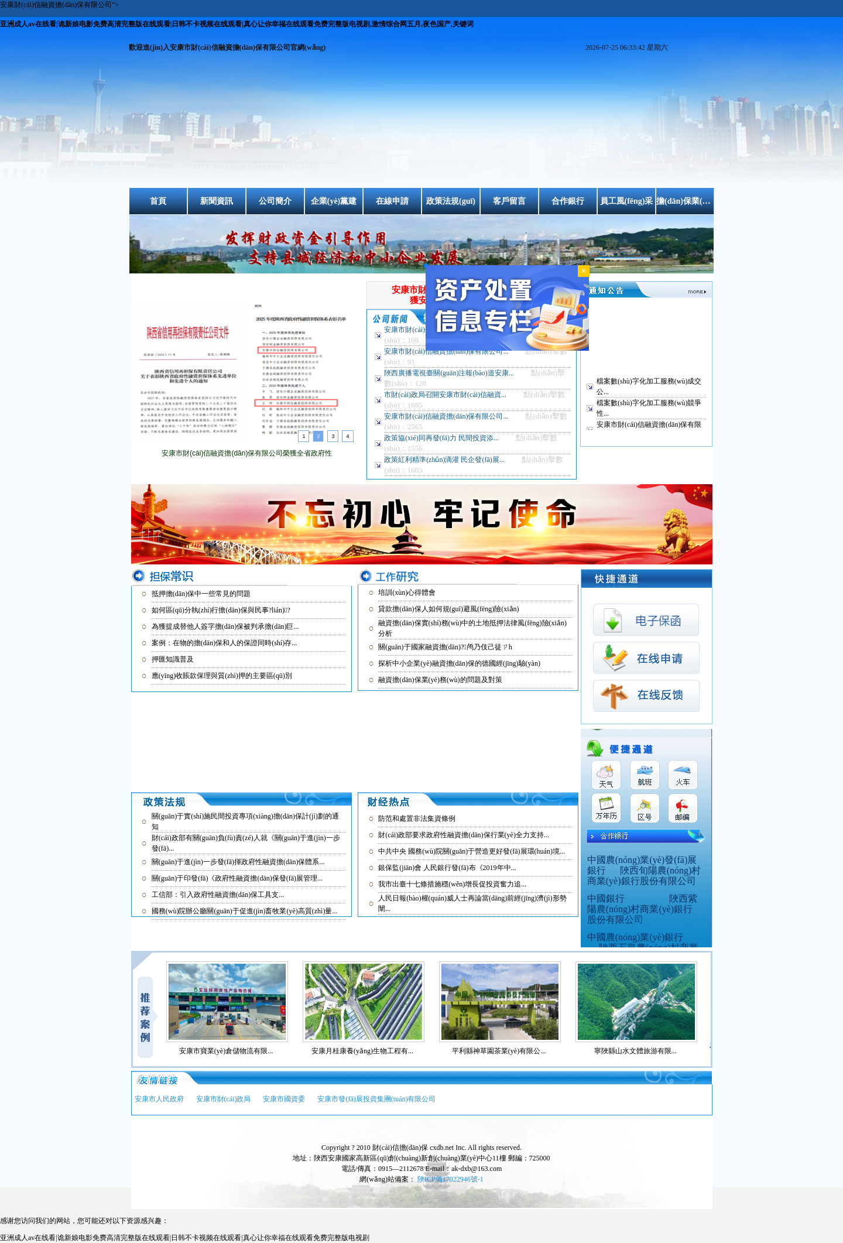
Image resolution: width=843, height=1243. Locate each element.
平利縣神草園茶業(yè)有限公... (503, 1051)
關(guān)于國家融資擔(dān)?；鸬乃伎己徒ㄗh (445, 647)
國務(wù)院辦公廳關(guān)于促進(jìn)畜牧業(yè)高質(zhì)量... (245, 911)
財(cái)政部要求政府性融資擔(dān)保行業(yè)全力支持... (463, 835)
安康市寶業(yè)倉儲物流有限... (230, 1051)
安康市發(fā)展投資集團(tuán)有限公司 (376, 1099)
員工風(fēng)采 (626, 201)
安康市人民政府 (159, 1099)
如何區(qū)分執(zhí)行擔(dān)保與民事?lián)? (221, 610)
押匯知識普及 (173, 659)
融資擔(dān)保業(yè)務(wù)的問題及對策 (440, 680)
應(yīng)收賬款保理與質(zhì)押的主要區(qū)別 (222, 676)
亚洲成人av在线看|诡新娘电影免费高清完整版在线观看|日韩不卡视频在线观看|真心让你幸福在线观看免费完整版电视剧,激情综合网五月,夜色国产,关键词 (237, 24)
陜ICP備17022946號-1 (450, 1179)
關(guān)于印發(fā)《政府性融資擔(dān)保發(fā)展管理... (237, 878)
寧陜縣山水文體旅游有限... (640, 1051)
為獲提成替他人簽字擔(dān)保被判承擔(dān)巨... (225, 626)
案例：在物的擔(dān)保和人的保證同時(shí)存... (224, 643)
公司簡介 (275, 201)
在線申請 (392, 201)
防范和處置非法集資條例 (416, 818)
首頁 (158, 201)
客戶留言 (509, 201)
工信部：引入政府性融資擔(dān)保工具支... (218, 895)
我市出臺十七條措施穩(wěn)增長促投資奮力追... (452, 884)
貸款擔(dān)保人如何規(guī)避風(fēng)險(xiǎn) (448, 609)
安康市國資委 (284, 1099)
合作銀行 (567, 201)
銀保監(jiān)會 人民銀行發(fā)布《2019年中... (447, 868)
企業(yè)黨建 (334, 201)
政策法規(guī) (450, 201)
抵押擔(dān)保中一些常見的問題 (201, 594)
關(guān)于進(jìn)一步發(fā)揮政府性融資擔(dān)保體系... (238, 862)
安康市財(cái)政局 (223, 1099)
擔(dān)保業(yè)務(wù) (685, 201)
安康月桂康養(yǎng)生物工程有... (367, 1051)
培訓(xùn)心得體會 (407, 592)
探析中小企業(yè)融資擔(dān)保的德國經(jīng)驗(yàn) (459, 663)
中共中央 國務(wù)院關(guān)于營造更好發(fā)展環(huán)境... (471, 851)
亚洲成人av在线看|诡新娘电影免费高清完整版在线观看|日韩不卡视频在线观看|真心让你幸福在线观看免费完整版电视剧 (184, 1238)
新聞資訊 (216, 201)
